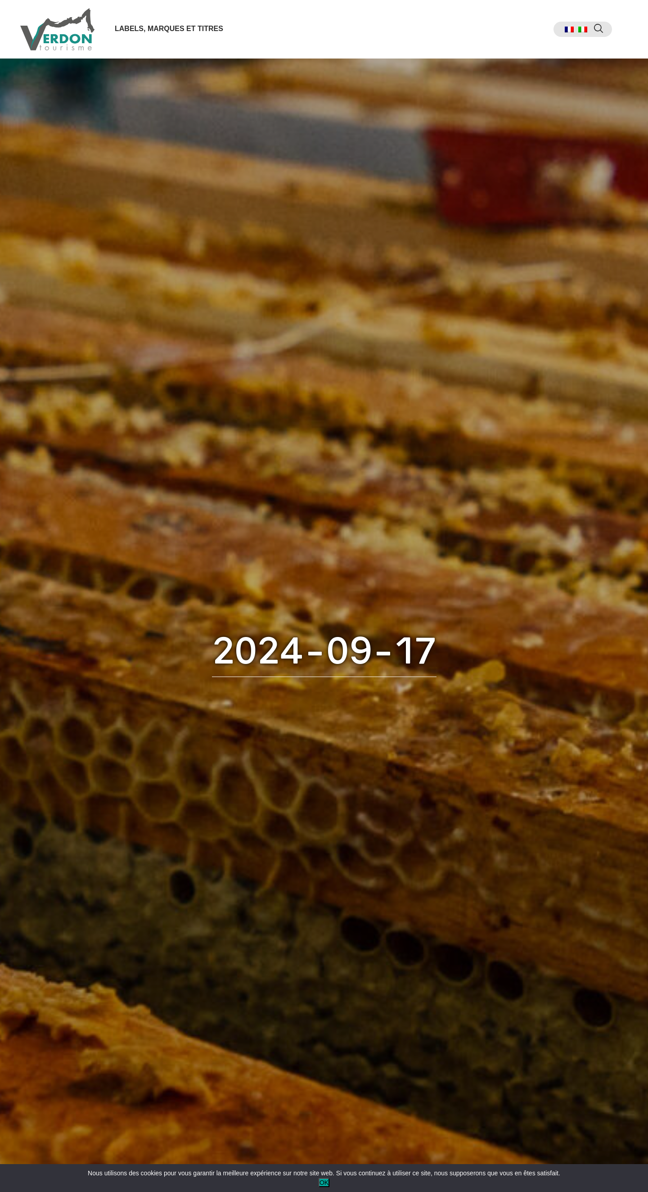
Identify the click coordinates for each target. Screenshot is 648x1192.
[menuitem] (569, 29)
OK (324, 1182)
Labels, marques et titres (169, 28)
